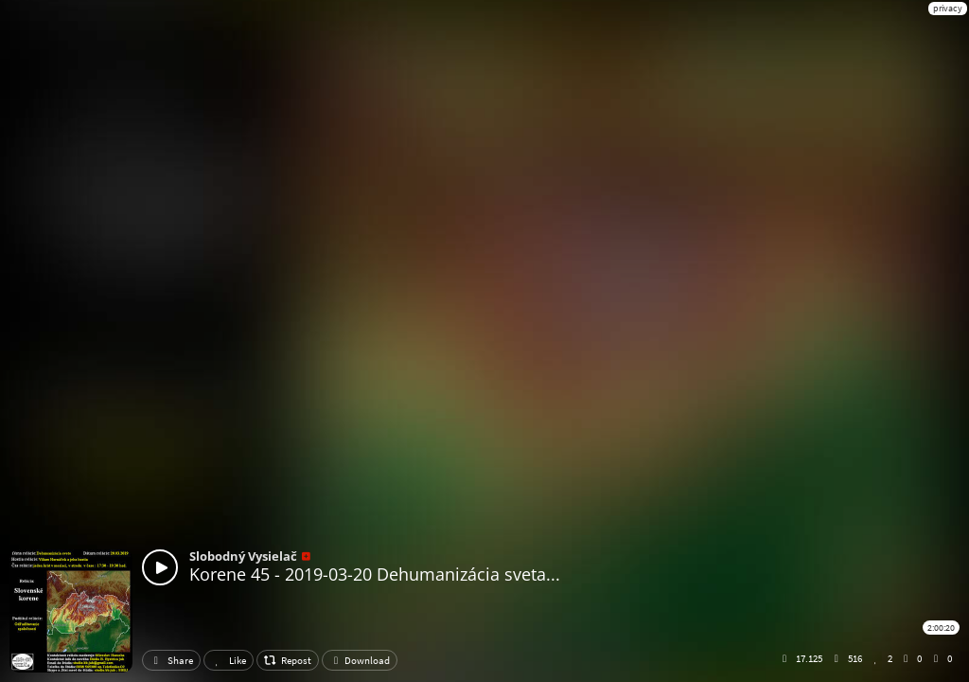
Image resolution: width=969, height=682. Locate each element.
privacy (947, 8)
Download (359, 660)
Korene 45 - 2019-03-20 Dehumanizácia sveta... (374, 574)
